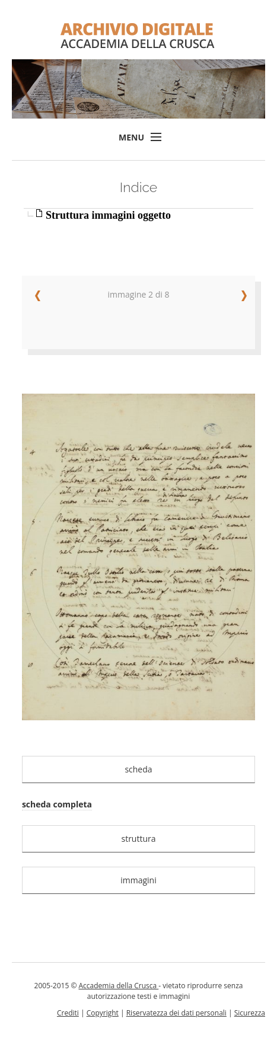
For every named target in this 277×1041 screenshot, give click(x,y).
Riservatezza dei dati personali (176, 1013)
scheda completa (57, 804)
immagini (138, 880)
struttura (138, 838)
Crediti (68, 1013)
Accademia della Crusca (119, 986)
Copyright (103, 1013)
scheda (138, 769)
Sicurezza (249, 1013)
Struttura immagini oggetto (108, 215)
